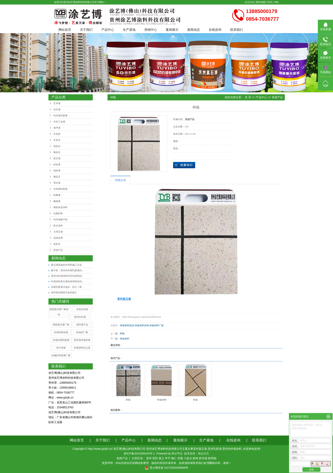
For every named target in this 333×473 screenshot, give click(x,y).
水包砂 (56, 134)
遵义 (161, 458)
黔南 (195, 458)
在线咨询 (215, 29)
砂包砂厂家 (82, 332)
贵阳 (155, 458)
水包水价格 (82, 309)
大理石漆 (58, 231)
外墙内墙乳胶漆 (61, 340)
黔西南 (212, 458)
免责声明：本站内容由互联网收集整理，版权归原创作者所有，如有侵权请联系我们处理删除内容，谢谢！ (166, 463)
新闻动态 (193, 29)
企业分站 (249, 2)
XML (276, 2)
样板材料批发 (127, 325)
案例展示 (172, 29)
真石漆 (56, 158)
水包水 (56, 140)
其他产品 (58, 250)
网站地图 (260, 2)
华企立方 (203, 453)
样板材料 (124, 338)
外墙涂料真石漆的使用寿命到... (67, 281)
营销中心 (150, 29)
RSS (269, 2)
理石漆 (56, 182)
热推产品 (122, 458)
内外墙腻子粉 (60, 219)
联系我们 (236, 29)
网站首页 (64, 29)
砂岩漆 (56, 164)
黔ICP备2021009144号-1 (139, 453)
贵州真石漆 (200, 448)
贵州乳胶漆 (215, 448)
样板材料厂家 (156, 325)
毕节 (167, 458)
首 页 (248, 97)
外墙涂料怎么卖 (82, 347)
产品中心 (107, 29)
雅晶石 (56, 176)
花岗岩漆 (58, 237)
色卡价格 (61, 347)
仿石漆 (56, 109)
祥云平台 (177, 453)
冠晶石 (56, 146)
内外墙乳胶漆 (60, 115)
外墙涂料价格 (61, 332)
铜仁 (174, 458)
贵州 (149, 458)
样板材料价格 (142, 325)
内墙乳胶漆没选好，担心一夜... (67, 287)
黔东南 (203, 458)
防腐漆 (56, 195)
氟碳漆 (56, 201)
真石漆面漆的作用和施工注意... (67, 265)
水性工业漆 (59, 121)
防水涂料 (58, 225)
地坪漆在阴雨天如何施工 (64, 292)
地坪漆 (56, 127)
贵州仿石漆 (80, 317)
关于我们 (86, 29)
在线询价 (184, 165)
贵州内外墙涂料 (232, 448)
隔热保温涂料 (60, 207)
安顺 (180, 458)
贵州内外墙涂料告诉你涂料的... (67, 276)
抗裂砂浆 (58, 213)
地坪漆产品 (82, 324)
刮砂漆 (56, 170)
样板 (122, 333)
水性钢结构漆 (60, 189)
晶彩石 (56, 244)
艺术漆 (56, 103)
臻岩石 (56, 152)
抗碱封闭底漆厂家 (61, 355)
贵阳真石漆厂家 (61, 324)
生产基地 (129, 29)
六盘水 (188, 458)
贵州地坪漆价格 (82, 340)
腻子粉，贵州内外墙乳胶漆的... (67, 270)
